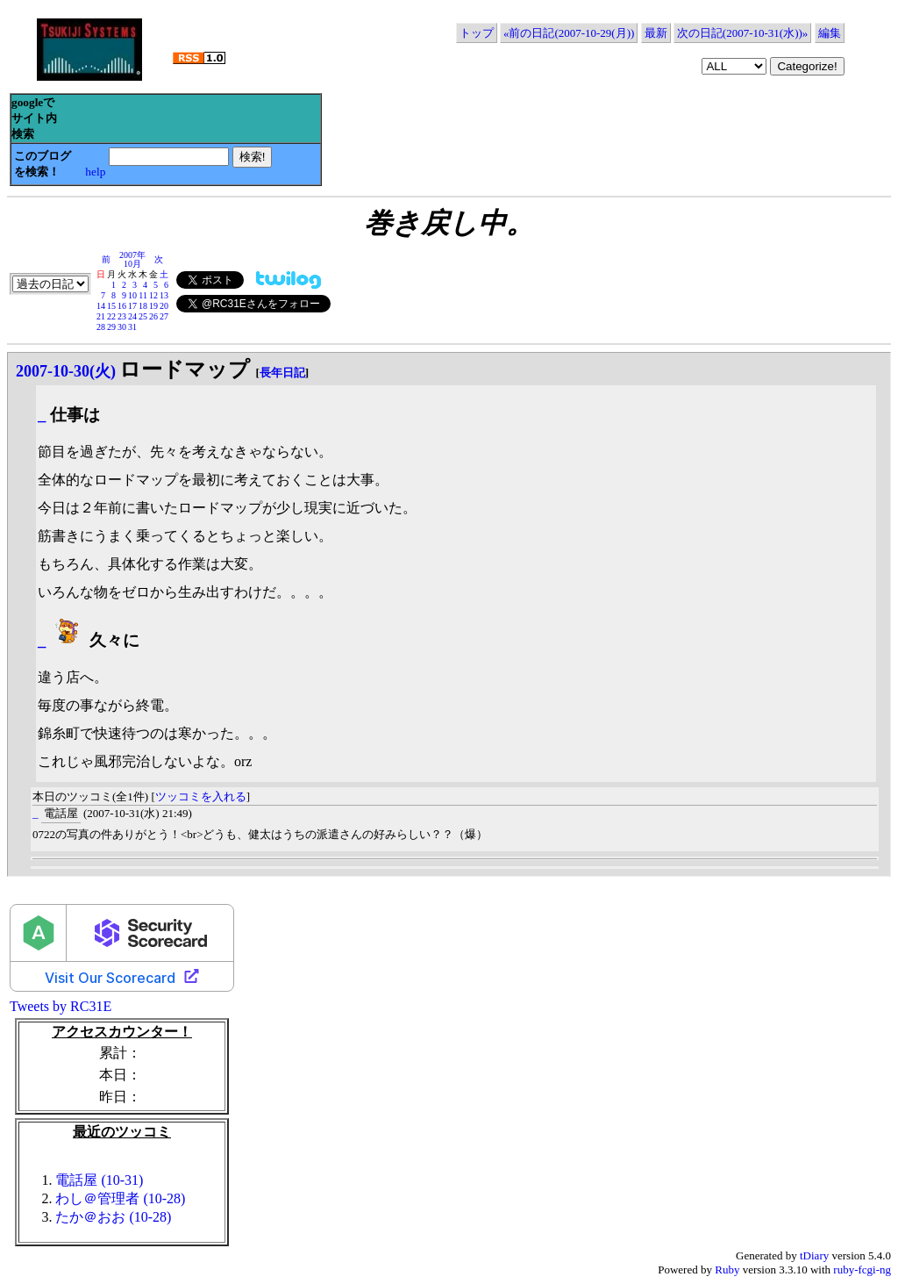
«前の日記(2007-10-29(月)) (568, 32)
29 (111, 327)
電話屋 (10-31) (99, 1180)
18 (143, 306)
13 (164, 295)
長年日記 (282, 372)
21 (100, 316)
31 (132, 327)
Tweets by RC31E (60, 1006)
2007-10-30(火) (66, 371)
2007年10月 (132, 259)
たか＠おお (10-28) (113, 1216)
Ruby (727, 1269)
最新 (656, 32)
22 (111, 316)
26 (153, 316)
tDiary (814, 1255)
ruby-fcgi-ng (862, 1269)
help (95, 171)
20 (164, 306)
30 (122, 327)
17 (132, 306)
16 (122, 306)
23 (122, 316)
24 (132, 316)
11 (143, 295)
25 (143, 316)
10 (132, 295)
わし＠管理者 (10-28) (120, 1198)
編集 (829, 32)
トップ (477, 32)
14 (100, 306)
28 (100, 327)
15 (111, 306)
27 (164, 316)
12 (153, 295)
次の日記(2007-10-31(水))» (742, 32)
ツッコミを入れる (200, 796)
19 (153, 306)
